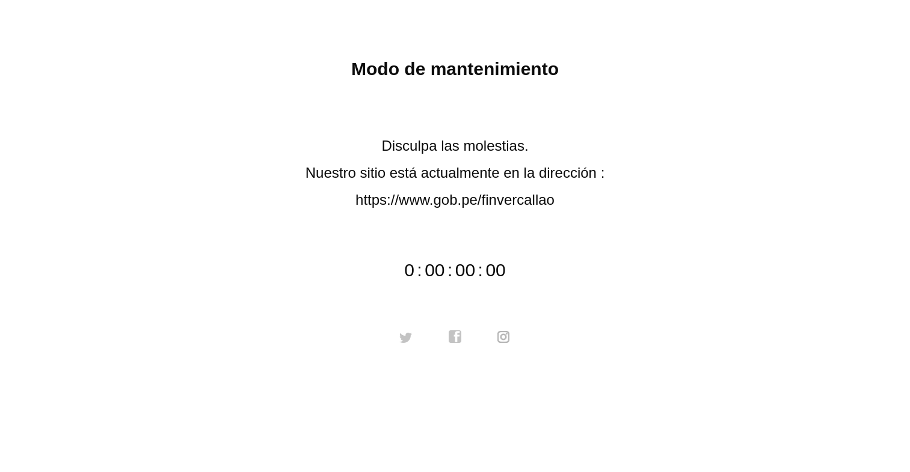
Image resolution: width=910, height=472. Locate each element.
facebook (455, 336)
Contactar (454, 414)
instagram (504, 336)
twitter (406, 336)
